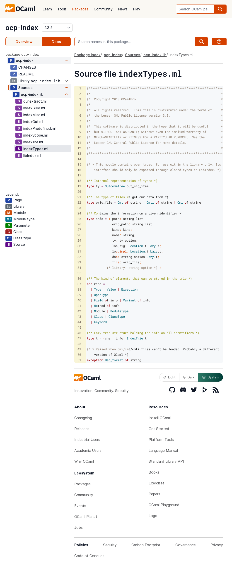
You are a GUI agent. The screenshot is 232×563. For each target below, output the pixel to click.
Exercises (156, 483)
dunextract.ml (34, 101)
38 (79, 289)
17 (79, 175)
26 (79, 224)
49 (79, 349)
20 (79, 191)
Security (110, 545)
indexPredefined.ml (39, 128)
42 (79, 311)
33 (79, 262)
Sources (25, 87)
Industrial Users (87, 439)
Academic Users (88, 450)
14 (79, 159)
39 (79, 295)
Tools (62, 9)
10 (79, 137)
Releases (81, 428)
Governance (185, 545)
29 (79, 240)
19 (79, 186)
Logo (153, 515)
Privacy (216, 545)
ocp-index (21, 28)
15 (79, 164)
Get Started (159, 428)
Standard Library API (166, 461)
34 (79, 267)
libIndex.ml (32, 155)
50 (79, 354)
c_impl (113, 251)
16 (79, 170)
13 (79, 153)
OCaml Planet (85, 516)
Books (154, 472)
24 (79, 213)
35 (79, 273)
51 (79, 360)
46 (79, 333)
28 (79, 235)
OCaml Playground (164, 505)
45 (79, 327)
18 (79, 180)
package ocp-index (22, 54)
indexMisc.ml (34, 115)
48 (79, 344)
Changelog (83, 418)
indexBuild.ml (34, 108)
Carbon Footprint (145, 545)
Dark (188, 377)
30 (79, 246)
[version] (57, 28)
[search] (220, 9)
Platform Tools (161, 439)
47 (79, 338)
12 (79, 148)
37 (79, 284)
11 (79, 142)
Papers (154, 494)
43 (79, 316)
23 (79, 208)
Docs (56, 41)
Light (169, 377)
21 (79, 197)
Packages (80, 9)
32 (79, 257)
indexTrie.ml (33, 142)
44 (79, 322)
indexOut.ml (33, 121)
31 (79, 251)
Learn (47, 9)
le (110, 262)
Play (136, 9)
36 (79, 278)
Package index (87, 55)
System (210, 377)
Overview (23, 41)
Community (103, 9)
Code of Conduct (89, 555)
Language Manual (163, 450)
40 (79, 300)
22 (79, 202)
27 (79, 229)
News (123, 9)
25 (79, 219)
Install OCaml (160, 418)
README (26, 74)
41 (79, 305)
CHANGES (27, 67)
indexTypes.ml (35, 149)
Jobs (78, 527)
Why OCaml (84, 461)
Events (80, 505)
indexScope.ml (35, 135)
